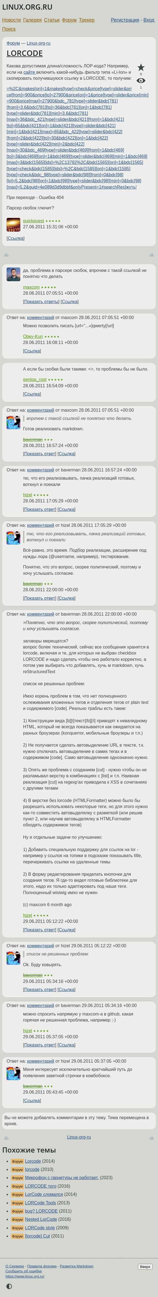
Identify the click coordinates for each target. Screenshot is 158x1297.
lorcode (32, 1169)
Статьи (52, 20)
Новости (11, 20)
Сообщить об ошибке (23, 1271)
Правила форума (42, 1266)
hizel (27, 495)
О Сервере (14, 1266)
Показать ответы (41, 301)
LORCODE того (40, 1186)
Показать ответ (39, 453)
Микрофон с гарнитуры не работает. (61, 1177)
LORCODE (25, 53)
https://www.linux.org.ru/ (24, 1276)
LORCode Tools (40, 1203)
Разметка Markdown (77, 1266)
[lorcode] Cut (37, 1236)
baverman (33, 439)
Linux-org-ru (38, 43)
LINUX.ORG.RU (27, 7)
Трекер (87, 20)
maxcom (31, 287)
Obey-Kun (33, 336)
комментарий (40, 317)
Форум (69, 20)
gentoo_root (34, 379)
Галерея (32, 20)
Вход (148, 20)
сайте (30, 72)
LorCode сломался (44, 1194)
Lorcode (33, 1161)
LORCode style (40, 1227)
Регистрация (125, 20)
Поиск (9, 29)
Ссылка (15, 238)
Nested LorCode (41, 1219)
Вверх (145, 1267)
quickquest (33, 220)
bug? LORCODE (41, 1211)
